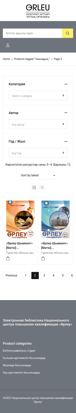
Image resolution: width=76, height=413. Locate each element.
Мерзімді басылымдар (17, 365)
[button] (6, 45)
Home (6, 58)
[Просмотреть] (8, 258)
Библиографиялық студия (19, 350)
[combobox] (38, 95)
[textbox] (36, 96)
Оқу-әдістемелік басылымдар (21, 372)
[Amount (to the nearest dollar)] (32, 33)
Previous (11, 275)
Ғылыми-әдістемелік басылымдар (24, 357)
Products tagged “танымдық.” (32, 58)
